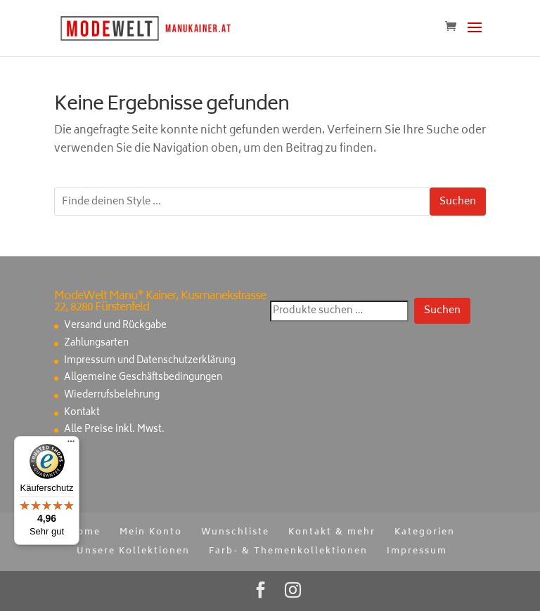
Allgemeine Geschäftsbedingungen (143, 378)
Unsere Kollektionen (133, 551)
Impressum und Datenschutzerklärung (150, 361)
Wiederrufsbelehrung (112, 396)
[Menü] (71, 444)
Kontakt (82, 413)
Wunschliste (235, 532)
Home (85, 532)
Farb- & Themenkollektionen (288, 551)
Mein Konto (151, 532)
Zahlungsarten (96, 344)
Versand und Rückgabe (115, 326)
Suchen (457, 202)
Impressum (417, 551)
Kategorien (424, 532)
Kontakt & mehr (331, 532)
